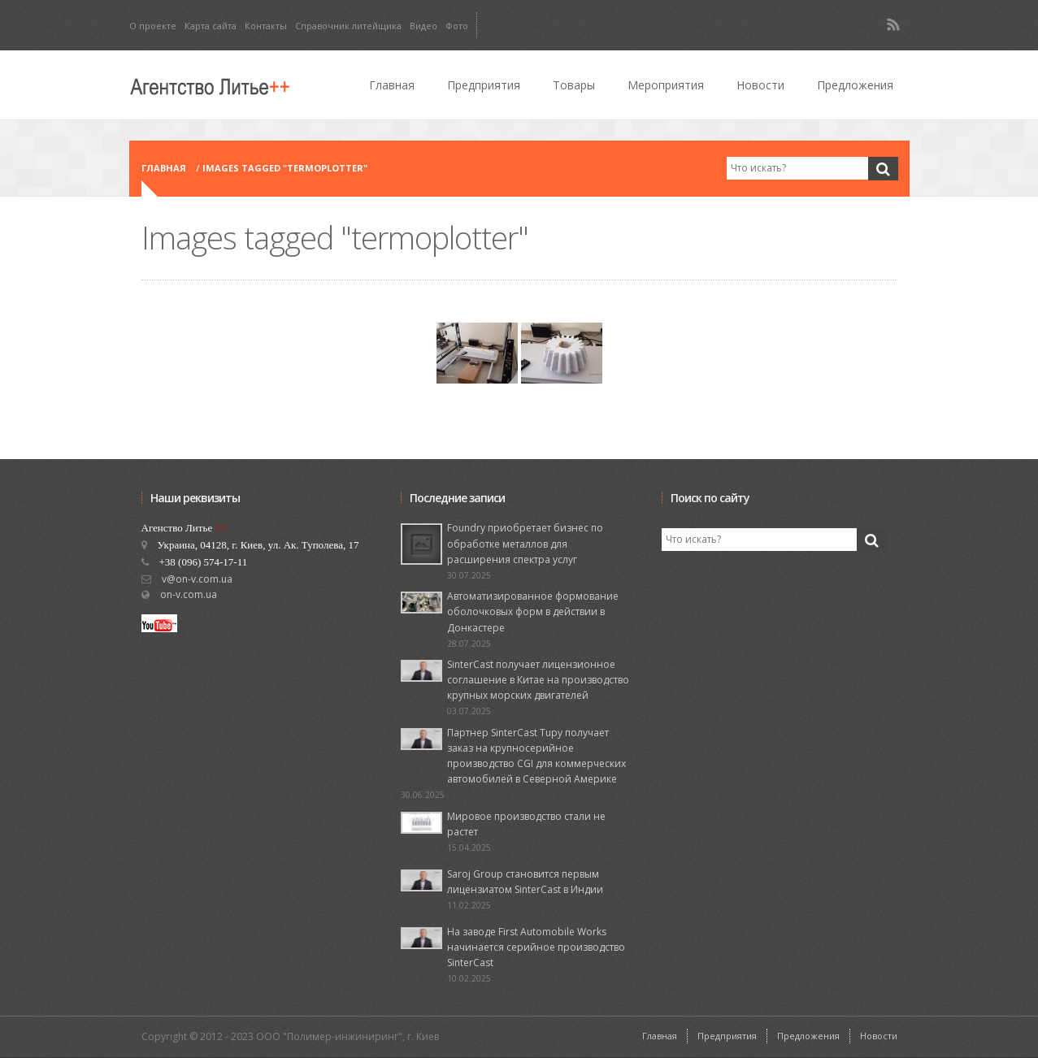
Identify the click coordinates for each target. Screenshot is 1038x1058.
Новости (760, 85)
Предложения (855, 85)
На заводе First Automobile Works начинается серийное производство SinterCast (536, 947)
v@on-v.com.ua (197, 579)
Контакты (266, 26)
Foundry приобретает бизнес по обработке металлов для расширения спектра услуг (525, 543)
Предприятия (483, 85)
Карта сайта (211, 26)
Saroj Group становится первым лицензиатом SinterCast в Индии (525, 881)
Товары (574, 85)
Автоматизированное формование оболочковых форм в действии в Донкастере (533, 611)
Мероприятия (666, 85)
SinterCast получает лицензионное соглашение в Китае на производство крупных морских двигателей (538, 679)
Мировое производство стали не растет (526, 824)
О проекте (152, 26)
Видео (423, 26)
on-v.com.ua (188, 594)
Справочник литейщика (348, 26)
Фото (456, 26)
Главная (392, 85)
